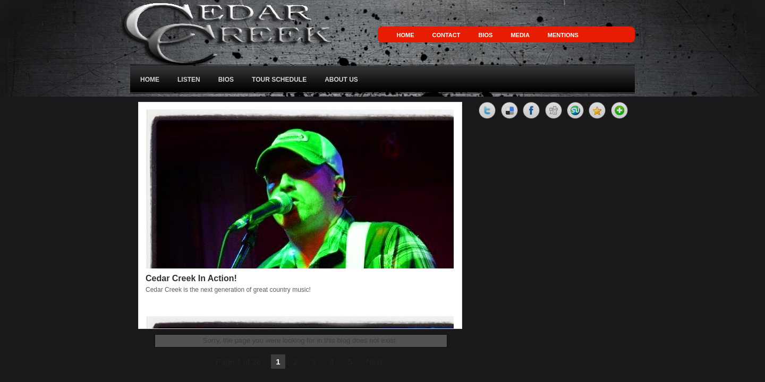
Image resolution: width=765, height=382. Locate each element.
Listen (188, 79)
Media (520, 35)
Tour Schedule (279, 79)
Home (405, 35)
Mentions (563, 35)
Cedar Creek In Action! (191, 278)
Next (374, 361)
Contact (446, 35)
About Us (341, 79)
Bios (485, 35)
